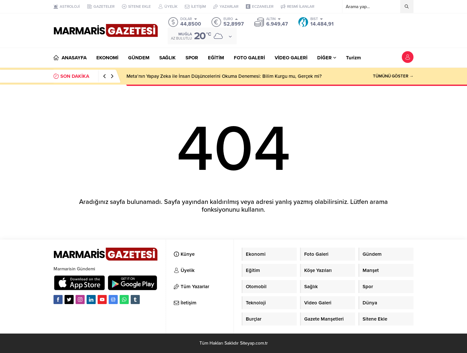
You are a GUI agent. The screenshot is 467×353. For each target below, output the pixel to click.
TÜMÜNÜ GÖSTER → (393, 76)
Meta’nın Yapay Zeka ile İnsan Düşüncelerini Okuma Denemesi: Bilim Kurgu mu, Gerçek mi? (224, 76)
